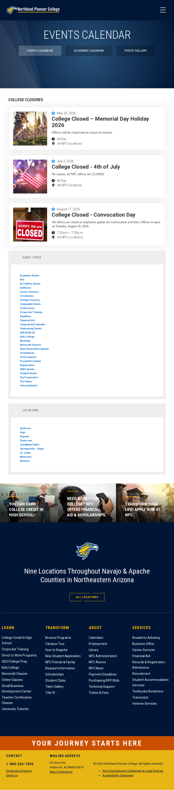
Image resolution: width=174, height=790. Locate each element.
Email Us (12, 775)
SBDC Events (27, 369)
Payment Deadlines (103, 674)
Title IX (50, 692)
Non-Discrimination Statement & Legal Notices (132, 771)
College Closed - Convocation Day (93, 215)
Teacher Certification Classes (17, 700)
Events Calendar (40, 50)
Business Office (143, 644)
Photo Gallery (136, 50)
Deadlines (25, 316)
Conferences (27, 308)
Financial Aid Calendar (32, 324)
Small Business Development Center (16, 688)
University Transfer (15, 709)
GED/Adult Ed (27, 332)
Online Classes (12, 680)
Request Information (60, 668)
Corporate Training (31, 312)
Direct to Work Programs (19, 655)
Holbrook (25, 428)
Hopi (22, 432)
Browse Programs (58, 637)
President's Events (30, 361)
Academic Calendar (89, 50)
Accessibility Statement (117, 775)
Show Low (26, 440)
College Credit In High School (17, 640)
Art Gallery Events (30, 283)
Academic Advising (146, 637)
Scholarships (54, 674)
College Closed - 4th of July (86, 167)
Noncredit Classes (30, 344)
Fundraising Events (31, 328)
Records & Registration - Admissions (149, 664)
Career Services (29, 291)
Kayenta (24, 436)
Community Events (30, 304)
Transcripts (140, 697)
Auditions (25, 287)
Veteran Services (144, 703)
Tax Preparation (29, 377)
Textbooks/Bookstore (147, 691)
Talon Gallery (54, 686)
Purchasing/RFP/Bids (104, 680)
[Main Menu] (162, 10)
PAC (22, 279)
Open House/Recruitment (34, 348)
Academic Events (29, 275)
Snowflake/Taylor (30, 444)
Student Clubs (55, 680)
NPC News (96, 668)
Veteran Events (28, 385)
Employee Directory (19, 771)
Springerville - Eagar (32, 448)
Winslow (24, 460)
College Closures (30, 300)
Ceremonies (27, 295)
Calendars (96, 637)
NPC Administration (103, 656)
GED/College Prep (14, 661)
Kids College (27, 336)
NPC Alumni (97, 662)
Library (94, 650)
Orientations (27, 352)
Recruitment (141, 673)
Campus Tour (55, 644)
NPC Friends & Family (60, 662)
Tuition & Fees (99, 692)
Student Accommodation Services (150, 682)
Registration (27, 365)
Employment (98, 644)
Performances (28, 357)
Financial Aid (27, 320)
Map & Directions (61, 771)
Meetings (25, 340)
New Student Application (63, 656)
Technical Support (102, 686)
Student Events (28, 373)
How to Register (56, 650)
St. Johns (25, 452)
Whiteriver (26, 456)
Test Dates (26, 381)
